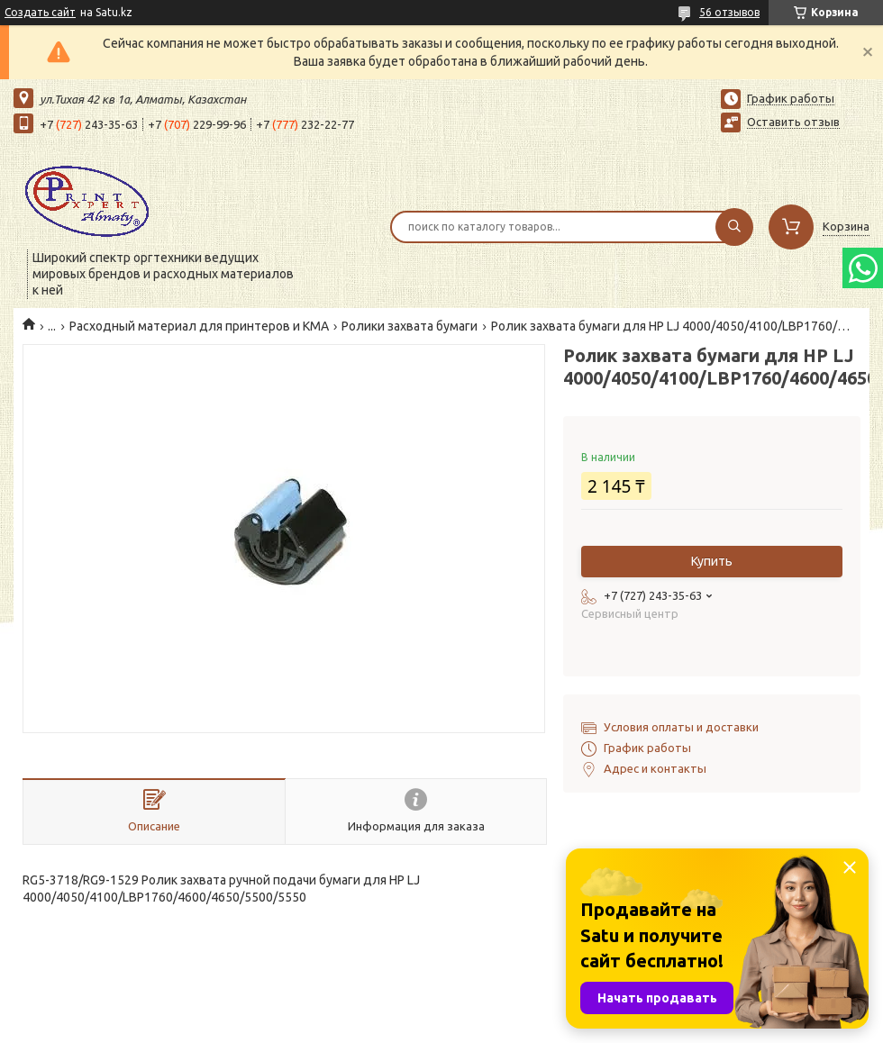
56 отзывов (729, 12)
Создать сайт (40, 12)
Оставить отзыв (793, 121)
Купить (712, 561)
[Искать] (734, 227)
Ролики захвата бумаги (409, 326)
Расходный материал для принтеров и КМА (199, 326)
